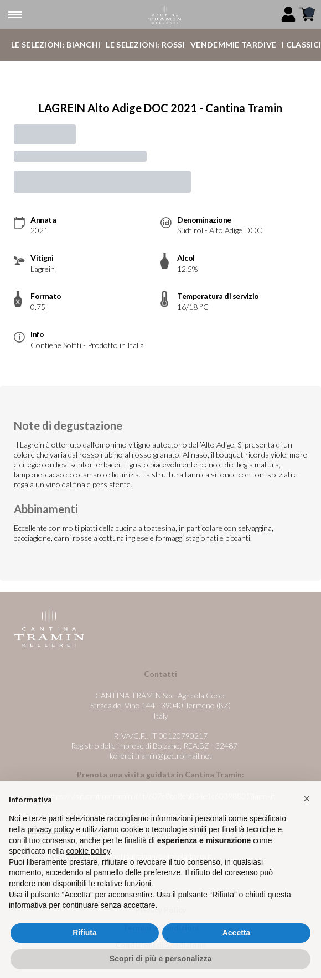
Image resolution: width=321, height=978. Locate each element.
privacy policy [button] (50, 852)
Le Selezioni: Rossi (145, 44)
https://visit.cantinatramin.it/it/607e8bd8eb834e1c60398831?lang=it (160, 796)
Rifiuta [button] (85, 955)
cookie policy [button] (88, 873)
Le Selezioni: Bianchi (55, 44)
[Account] (288, 14)
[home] (164, 15)
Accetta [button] (236, 955)
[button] (306, 821)
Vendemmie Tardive (233, 44)
